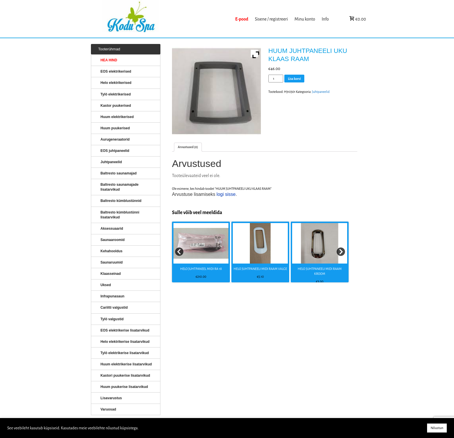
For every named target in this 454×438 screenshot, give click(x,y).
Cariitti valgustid (114, 308)
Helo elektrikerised (115, 83)
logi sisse (226, 194)
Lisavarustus (111, 398)
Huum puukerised (115, 128)
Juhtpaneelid (321, 91)
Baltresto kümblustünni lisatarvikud (119, 214)
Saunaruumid (111, 262)
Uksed (105, 285)
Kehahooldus (111, 251)
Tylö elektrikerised (115, 94)
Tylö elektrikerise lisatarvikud (124, 353)
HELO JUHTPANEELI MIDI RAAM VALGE (260, 268)
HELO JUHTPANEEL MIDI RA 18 (201, 268)
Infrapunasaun (112, 296)
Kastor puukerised (115, 106)
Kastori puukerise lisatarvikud (125, 375)
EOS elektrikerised (115, 71)
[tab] (188, 147)
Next (341, 252)
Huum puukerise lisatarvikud (124, 387)
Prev (179, 252)
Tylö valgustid (112, 319)
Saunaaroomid (112, 240)
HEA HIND (108, 60)
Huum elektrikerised (117, 117)
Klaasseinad (110, 274)
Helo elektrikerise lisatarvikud (124, 342)
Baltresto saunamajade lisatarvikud (119, 187)
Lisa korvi (294, 78)
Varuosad (108, 409)
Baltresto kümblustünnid (120, 201)
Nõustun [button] (437, 428)
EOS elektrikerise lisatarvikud (124, 330)
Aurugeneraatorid (115, 139)
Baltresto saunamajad (118, 173)
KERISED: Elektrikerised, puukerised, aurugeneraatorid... (167, 19)
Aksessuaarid (111, 229)
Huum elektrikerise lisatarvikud (126, 364)
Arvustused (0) (188, 147)
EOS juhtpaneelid (114, 151)
